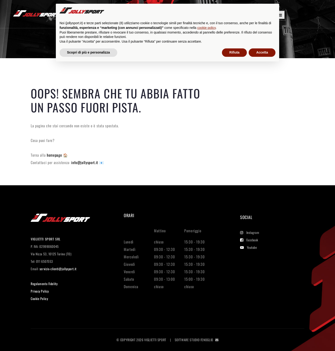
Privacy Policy (40, 291)
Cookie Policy (39, 298)
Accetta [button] (262, 52)
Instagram (249, 232)
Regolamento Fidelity (44, 283)
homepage (55, 155)
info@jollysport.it (85, 162)
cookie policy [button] (206, 28)
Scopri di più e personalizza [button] (88, 52)
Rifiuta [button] (234, 52)
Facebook (249, 239)
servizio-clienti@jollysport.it (58, 268)
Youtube (248, 247)
